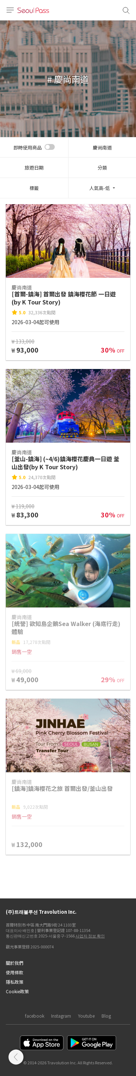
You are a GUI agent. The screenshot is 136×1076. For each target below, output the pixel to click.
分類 (102, 167)
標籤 (34, 187)
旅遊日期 (34, 167)
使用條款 (14, 972)
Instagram (61, 1016)
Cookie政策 (17, 991)
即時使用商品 (27, 147)
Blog (106, 1016)
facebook (34, 1016)
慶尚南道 (102, 147)
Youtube (86, 1016)
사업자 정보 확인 (90, 936)
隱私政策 (14, 982)
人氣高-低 (99, 187)
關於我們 (14, 963)
